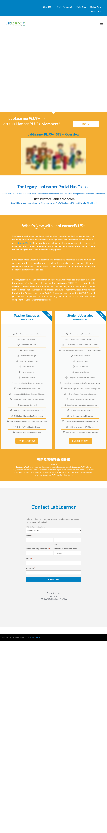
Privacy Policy (35, 637)
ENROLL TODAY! (27, 441)
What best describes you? (65, 548)
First (27, 544)
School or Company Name (38, 548)
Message (30, 568)
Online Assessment (64, 7)
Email (29, 558)
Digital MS (48, 7)
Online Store (81, 7)
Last (55, 544)
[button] (101, 23)
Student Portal (95, 7)
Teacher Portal (96, 11)
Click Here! (91, 203)
